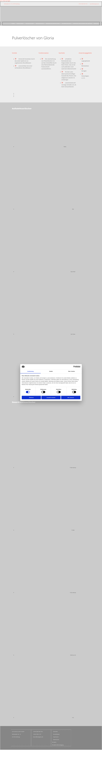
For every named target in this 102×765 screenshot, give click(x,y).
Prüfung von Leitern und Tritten (82, 23)
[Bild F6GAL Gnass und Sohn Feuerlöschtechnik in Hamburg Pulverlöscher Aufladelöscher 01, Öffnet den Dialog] (52, 146)
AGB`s (55, 742)
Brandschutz (39, 23)
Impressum (56, 737)
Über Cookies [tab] (71, 371)
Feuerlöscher (29, 23)
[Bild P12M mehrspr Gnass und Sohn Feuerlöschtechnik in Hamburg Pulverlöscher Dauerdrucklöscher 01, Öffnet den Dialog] (52, 467)
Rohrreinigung (66, 23)
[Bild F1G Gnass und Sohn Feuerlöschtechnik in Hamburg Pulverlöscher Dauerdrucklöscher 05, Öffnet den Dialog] (52, 717)
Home (13, 23)
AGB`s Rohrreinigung (57, 745)
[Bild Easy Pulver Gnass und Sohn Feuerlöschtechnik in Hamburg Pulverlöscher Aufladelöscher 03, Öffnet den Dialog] (52, 271)
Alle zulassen (70, 397)
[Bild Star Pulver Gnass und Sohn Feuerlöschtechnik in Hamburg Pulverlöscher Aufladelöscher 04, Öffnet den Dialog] (52, 334)
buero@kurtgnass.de (94, 4)
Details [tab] (51, 371)
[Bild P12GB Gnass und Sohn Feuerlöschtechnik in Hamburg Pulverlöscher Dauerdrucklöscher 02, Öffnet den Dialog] (52, 530)
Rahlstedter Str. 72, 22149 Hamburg (12, 4)
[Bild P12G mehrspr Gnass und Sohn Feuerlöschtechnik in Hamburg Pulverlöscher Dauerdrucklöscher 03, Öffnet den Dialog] (52, 592)
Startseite (55, 731)
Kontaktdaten (56, 734)
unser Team (20, 23)
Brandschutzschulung (52, 23)
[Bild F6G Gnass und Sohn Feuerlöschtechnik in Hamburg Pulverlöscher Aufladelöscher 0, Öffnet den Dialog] (52, 209)
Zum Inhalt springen (5, 1)
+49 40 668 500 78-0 (82, 4)
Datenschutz (56, 739)
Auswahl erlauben (51, 397)
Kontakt (96, 23)
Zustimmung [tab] (30, 371)
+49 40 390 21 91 (37, 734)
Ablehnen (31, 397)
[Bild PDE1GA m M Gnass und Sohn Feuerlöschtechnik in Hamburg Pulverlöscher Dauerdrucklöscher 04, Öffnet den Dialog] (52, 655)
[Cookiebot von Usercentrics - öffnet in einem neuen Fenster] (74, 367)
